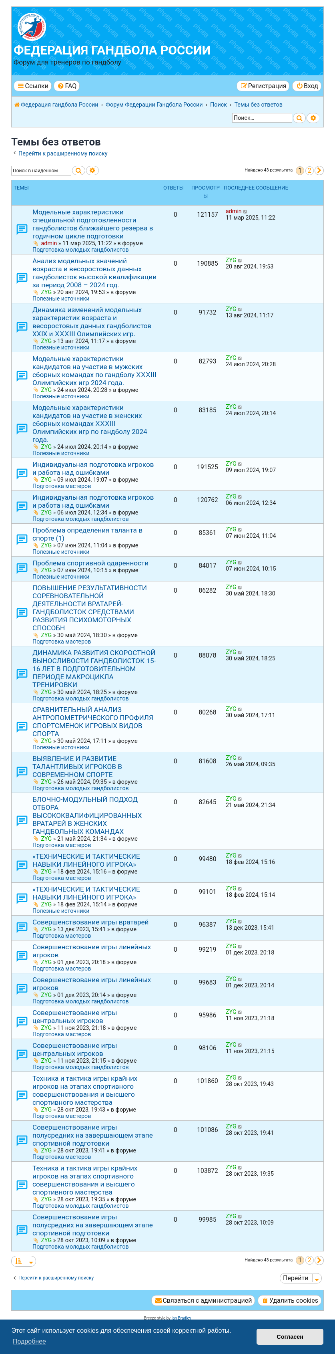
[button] (319, 170)
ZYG (46, 292)
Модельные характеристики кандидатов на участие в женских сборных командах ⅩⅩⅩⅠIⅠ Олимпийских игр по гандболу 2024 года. (89, 424)
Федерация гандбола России (112, 50)
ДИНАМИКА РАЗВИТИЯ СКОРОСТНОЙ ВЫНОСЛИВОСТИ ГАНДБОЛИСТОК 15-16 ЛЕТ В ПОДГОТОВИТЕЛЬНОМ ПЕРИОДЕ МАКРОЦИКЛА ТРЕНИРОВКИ (94, 669)
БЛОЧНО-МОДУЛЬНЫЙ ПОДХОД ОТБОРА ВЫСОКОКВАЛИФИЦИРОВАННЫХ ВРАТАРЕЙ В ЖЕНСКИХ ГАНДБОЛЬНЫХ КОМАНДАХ (87, 815)
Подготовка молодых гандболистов (80, 249)
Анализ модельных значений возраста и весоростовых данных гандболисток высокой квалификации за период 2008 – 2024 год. (94, 273)
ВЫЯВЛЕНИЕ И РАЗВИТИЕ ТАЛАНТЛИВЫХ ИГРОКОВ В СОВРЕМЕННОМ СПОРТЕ (77, 767)
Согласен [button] (290, 1337)
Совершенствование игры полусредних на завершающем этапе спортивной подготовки (92, 1135)
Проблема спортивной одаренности (90, 563)
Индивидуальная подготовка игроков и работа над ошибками (93, 468)
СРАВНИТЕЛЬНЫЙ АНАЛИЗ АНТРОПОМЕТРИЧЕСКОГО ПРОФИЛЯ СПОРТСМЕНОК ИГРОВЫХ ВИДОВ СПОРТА (92, 722)
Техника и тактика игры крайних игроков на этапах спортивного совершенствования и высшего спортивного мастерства (84, 1090)
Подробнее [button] (29, 1341)
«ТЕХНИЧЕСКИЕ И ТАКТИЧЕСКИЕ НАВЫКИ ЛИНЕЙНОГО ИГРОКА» (86, 860)
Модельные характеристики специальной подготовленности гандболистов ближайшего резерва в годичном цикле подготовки (92, 224)
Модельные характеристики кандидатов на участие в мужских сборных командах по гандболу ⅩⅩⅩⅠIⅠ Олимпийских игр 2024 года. (94, 371)
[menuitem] (67, 86)
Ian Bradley (181, 1318)
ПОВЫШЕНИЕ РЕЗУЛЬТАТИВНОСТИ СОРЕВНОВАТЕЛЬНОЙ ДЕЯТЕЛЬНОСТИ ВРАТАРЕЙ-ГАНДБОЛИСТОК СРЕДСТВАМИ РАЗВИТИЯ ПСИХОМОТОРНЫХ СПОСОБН (89, 608)
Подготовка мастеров (61, 486)
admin (49, 243)
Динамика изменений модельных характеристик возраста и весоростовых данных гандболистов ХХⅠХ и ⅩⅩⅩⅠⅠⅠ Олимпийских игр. (91, 322)
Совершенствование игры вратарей (90, 922)
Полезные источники (61, 298)
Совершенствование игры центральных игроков (74, 1017)
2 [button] (309, 170)
